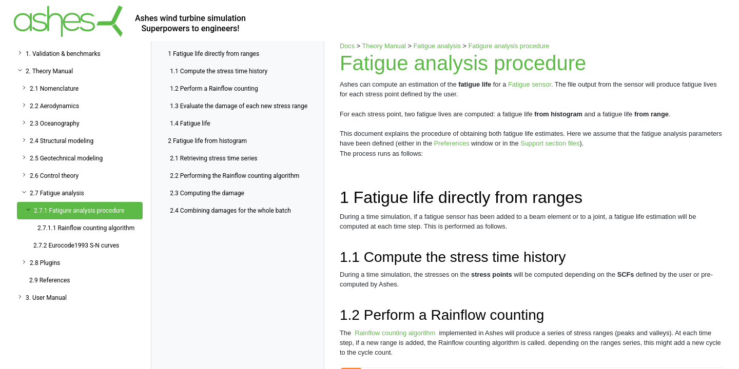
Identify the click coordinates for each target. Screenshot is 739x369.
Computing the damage (207, 193)
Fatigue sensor (529, 84)
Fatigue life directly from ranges (213, 53)
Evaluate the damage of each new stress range (238, 106)
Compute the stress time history (218, 71)
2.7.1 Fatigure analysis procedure (79, 210)
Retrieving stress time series (213, 158)
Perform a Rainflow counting (214, 88)
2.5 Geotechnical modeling (66, 158)
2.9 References (49, 280)
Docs (347, 46)
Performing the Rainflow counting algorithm (234, 175)
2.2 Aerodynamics (54, 106)
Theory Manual (384, 46)
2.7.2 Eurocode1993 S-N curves (76, 245)
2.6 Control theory (54, 175)
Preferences (452, 143)
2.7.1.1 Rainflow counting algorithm (85, 228)
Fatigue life (190, 123)
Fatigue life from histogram (207, 141)
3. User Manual (46, 297)
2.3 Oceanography (55, 123)
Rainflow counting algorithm (395, 333)
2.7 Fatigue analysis (57, 193)
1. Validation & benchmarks (63, 53)
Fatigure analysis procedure (509, 46)
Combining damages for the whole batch (230, 210)
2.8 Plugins (45, 262)
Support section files (549, 143)
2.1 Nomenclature (54, 88)
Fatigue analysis (436, 46)
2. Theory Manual (49, 71)
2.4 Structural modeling (61, 141)
